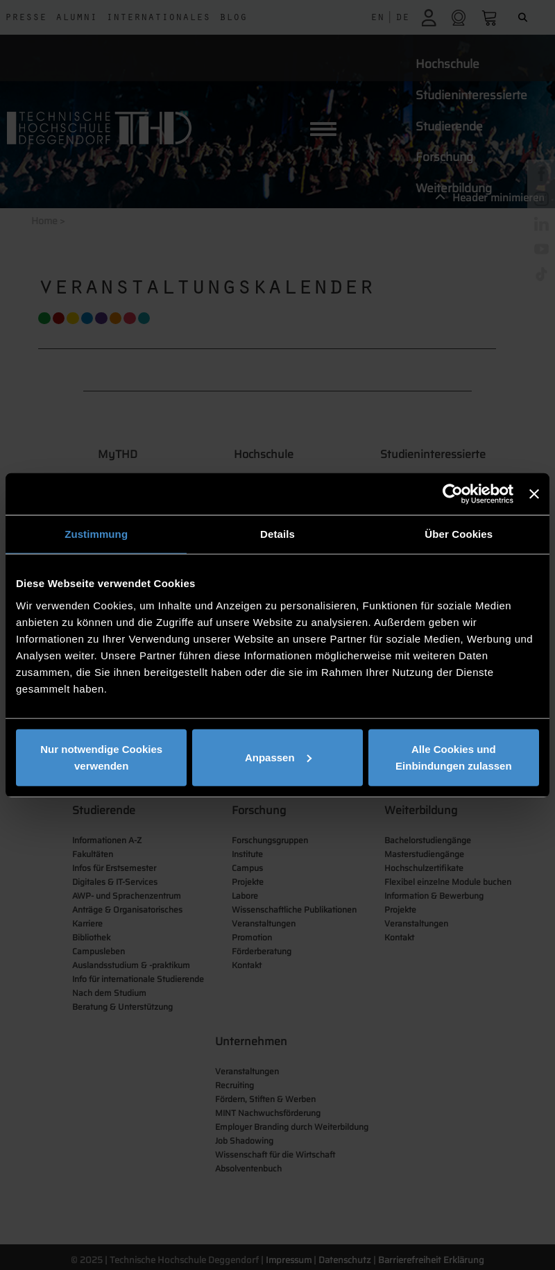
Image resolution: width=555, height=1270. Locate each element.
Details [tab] (277, 534)
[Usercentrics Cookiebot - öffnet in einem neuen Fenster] (452, 494)
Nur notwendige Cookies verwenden (101, 757)
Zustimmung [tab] (96, 534)
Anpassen (278, 757)
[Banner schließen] (534, 494)
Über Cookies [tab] (459, 534)
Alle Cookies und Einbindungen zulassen (453, 757)
